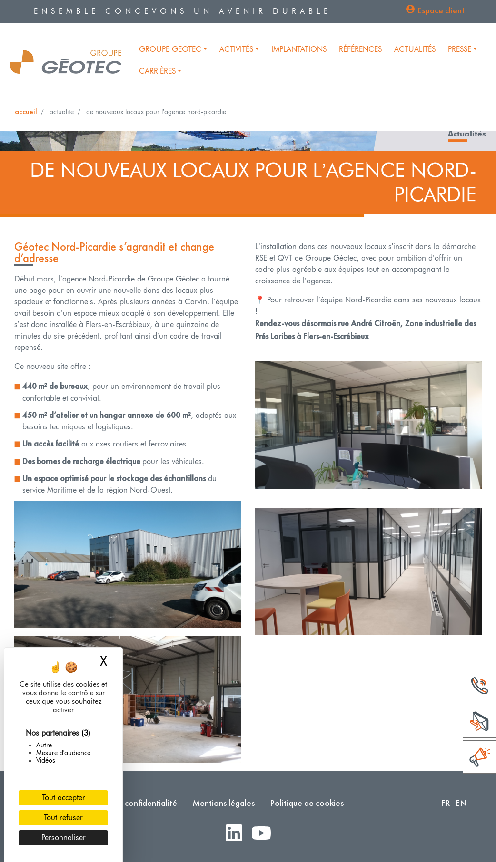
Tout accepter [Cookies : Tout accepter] (63, 797)
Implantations (299, 49)
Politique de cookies (307, 803)
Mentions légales (223, 803)
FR (445, 803)
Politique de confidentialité (128, 803)
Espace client (441, 10)
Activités (236, 49)
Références (360, 49)
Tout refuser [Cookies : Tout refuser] (63, 817)
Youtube (265, 834)
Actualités (415, 49)
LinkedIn (237, 834)
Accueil (26, 111)
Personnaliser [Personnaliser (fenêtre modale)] (63, 837)
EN (461, 803)
